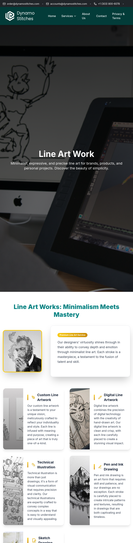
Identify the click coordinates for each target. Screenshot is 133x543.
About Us (86, 16)
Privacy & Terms (118, 16)
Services (69, 16)
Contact (101, 16)
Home (52, 16)
